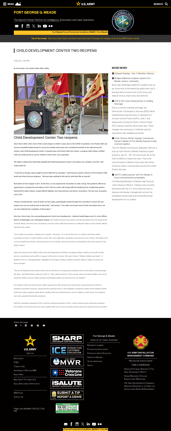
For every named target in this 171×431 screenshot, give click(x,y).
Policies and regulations (97, 349)
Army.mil (30, 353)
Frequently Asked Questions (99, 353)
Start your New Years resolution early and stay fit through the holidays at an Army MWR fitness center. (85, 38)
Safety (90, 365)
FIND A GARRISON (140, 365)
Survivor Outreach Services (136, 369)
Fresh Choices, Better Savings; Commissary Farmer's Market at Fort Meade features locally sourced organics (135, 141)
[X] (21, 325)
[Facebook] (16, 325)
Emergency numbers (95, 345)
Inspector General (95, 357)
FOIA (16, 362)
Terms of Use (19, 366)
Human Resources (131, 376)
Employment (19, 358)
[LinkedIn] (26, 325)
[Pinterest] (32, 325)
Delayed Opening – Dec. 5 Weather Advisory (134, 73)
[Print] (38, 325)
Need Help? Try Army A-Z (25, 379)
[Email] (44, 325)
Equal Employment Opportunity (27, 383)
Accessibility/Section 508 (25, 370)
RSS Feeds (18, 393)
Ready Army (18, 374)
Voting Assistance (94, 361)
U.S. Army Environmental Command (138, 383)
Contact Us (18, 397)
